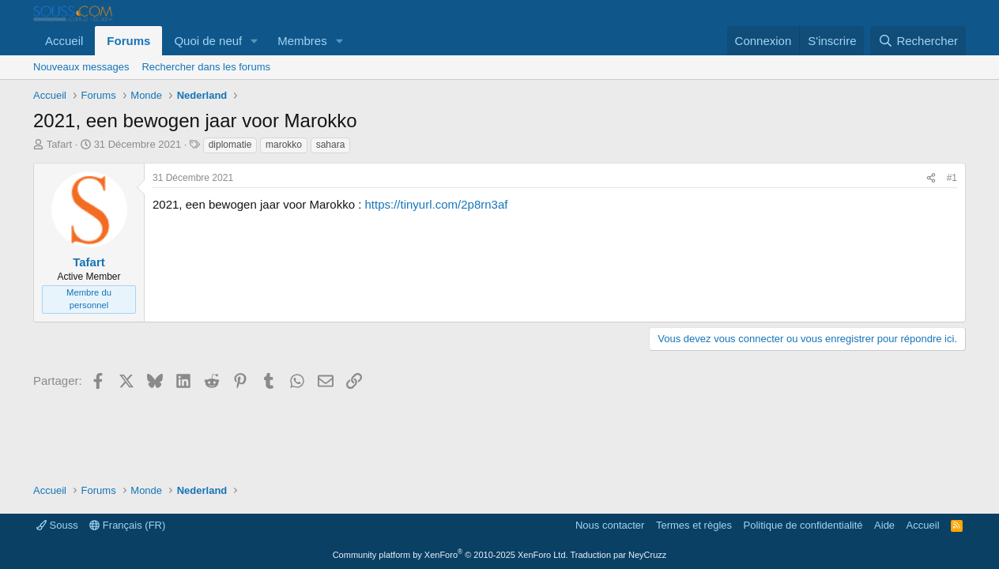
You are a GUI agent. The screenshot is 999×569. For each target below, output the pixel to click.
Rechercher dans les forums (205, 67)
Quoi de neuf (208, 40)
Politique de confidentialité (803, 525)
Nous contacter (609, 525)
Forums (128, 40)
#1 (952, 177)
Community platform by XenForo (450, 555)
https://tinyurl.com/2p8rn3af (436, 204)
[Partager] (931, 178)
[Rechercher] (918, 40)
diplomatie (230, 144)
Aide (884, 525)
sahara (330, 144)
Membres (302, 40)
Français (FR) (127, 525)
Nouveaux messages (81, 67)
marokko (284, 144)
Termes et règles (694, 525)
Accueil (64, 40)
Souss (57, 525)
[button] (254, 40)
